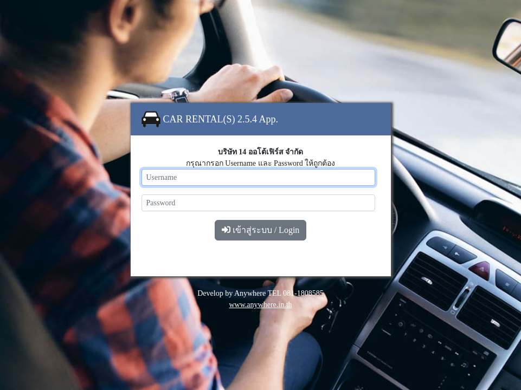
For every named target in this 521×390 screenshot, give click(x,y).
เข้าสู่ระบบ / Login (261, 230)
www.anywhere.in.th (260, 305)
